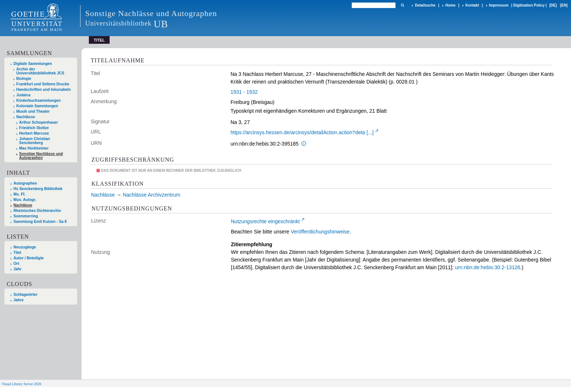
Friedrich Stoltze (34, 128)
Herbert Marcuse (34, 133)
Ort (16, 264)
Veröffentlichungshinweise (320, 232)
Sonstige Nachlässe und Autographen (41, 156)
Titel (17, 253)
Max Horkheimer (34, 148)
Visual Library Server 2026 (21, 384)
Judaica (23, 95)
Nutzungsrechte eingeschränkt (265, 221)
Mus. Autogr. (24, 200)
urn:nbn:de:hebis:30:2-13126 (487, 267)
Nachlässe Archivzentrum (151, 195)
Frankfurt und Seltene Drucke (43, 84)
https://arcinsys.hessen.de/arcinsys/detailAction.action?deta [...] (302, 132)
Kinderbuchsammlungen (38, 100)
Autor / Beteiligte (28, 258)
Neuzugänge (24, 247)
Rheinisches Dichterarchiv (37, 211)
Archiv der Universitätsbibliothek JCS (40, 71)
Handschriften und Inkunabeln (43, 90)
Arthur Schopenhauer (38, 122)
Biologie (23, 79)
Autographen (25, 183)
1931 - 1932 (244, 92)
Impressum (498, 5)
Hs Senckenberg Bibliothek (38, 189)
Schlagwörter (25, 295)
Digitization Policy (528, 5)
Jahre (18, 300)
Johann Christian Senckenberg (34, 141)
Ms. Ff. (19, 194)
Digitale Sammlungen (32, 64)
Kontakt (472, 5)
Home (450, 5)
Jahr (17, 269)
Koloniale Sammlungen (37, 106)
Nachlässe (25, 117)
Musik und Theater (33, 111)
